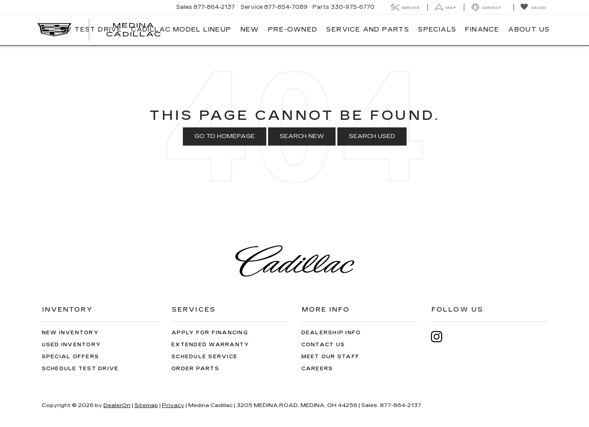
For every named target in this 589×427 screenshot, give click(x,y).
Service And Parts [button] (367, 29)
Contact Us (323, 345)
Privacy (173, 405)
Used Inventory (71, 345)
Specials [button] (437, 29)
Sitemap (146, 405)
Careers (317, 369)
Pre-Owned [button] (293, 29)
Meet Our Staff (330, 357)
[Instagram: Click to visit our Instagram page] (441, 336)
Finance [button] (482, 29)
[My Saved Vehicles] (533, 7)
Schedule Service (204, 357)
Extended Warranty (210, 345)
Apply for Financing (209, 333)
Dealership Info (331, 333)
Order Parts (195, 369)
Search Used (372, 136)
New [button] (250, 29)
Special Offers (70, 357)
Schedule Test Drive (80, 369)
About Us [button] (528, 29)
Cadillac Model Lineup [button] (181, 29)
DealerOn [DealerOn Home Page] (116, 405)
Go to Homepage (224, 136)
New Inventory (70, 333)
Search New (302, 136)
